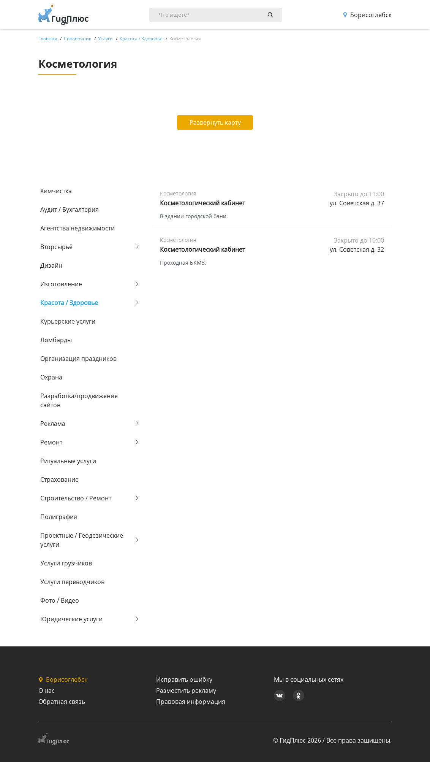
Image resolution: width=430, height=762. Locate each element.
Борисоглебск (367, 15)
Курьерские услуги (67, 321)
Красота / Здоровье (69, 302)
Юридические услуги (71, 619)
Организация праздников (78, 358)
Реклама (52, 423)
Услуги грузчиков (66, 563)
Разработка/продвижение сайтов (79, 400)
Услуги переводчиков (72, 582)
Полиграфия (58, 517)
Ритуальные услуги (68, 461)
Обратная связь (61, 701)
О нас (46, 690)
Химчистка (56, 191)
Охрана (51, 377)
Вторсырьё (56, 247)
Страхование (59, 479)
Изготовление (61, 284)
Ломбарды (56, 340)
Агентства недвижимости (77, 228)
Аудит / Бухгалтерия (69, 209)
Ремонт (51, 442)
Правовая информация (190, 701)
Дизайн (51, 265)
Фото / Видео (59, 600)
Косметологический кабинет (202, 203)
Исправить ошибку (184, 679)
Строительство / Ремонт (75, 498)
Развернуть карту (215, 122)
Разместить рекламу (186, 690)
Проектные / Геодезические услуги (81, 540)
